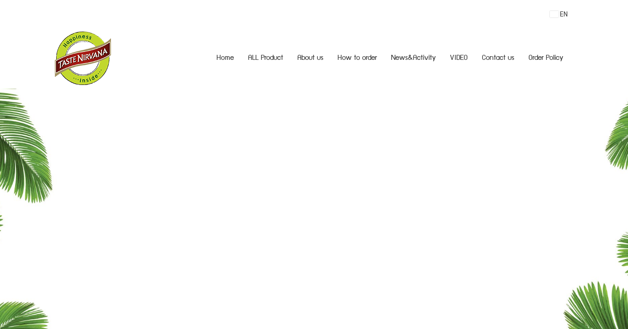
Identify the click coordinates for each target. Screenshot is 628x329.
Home (225, 58)
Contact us (498, 58)
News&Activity (413, 58)
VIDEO (459, 58)
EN (559, 14)
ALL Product (265, 58)
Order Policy (545, 58)
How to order (357, 58)
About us (310, 58)
